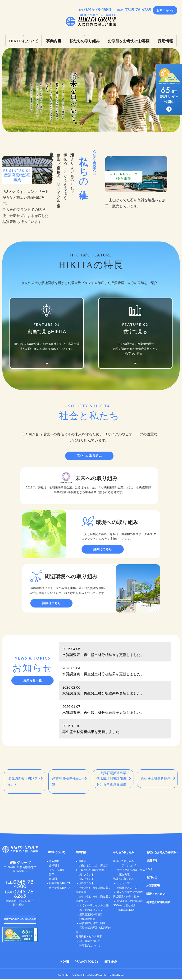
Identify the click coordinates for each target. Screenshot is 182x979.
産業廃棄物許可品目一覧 (69, 781)
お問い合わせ (165, 10)
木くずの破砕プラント (92, 909)
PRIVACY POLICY (86, 961)
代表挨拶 (54, 861)
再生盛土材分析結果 (158, 778)
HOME (64, 961)
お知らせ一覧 (32, 680)
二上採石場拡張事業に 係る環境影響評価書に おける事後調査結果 (113, 778)
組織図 (53, 878)
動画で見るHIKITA (59, 883)
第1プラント (86, 874)
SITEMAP (110, 961)
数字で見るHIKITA (59, 887)
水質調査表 (152, 885)
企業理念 (54, 865)
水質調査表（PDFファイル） (25, 781)
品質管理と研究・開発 (92, 923)
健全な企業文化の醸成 (130, 892)
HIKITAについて (23, 41)
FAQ (149, 869)
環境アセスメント (156, 894)
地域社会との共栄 (127, 887)
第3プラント (86, 883)
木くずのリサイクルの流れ (95, 905)
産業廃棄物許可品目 (91, 914)
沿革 (51, 874)
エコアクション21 (127, 865)
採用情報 (165, 41)
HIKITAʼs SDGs (125, 909)
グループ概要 (57, 869)
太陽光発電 (123, 874)
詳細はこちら (102, 549)
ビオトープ (123, 883)
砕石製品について (89, 945)
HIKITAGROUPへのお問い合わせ (20, 919)
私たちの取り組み (84, 41)
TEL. (95, 10)
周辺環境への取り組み (130, 901)
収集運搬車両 (87, 918)
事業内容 (53, 41)
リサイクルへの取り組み (131, 869)
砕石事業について (89, 941)
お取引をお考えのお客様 (129, 41)
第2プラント (86, 878)
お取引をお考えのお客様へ (162, 852)
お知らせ (151, 877)
